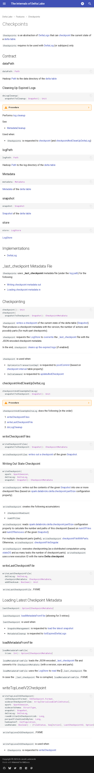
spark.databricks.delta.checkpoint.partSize (53, 491)
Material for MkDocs (21, 762)
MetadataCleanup (16, 128)
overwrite (49, 337)
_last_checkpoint (67, 337)
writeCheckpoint (47, 750)
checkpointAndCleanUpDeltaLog (73, 140)
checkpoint (64, 35)
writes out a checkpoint (41, 454)
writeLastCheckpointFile (20, 422)
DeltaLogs (44, 35)
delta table (9, 39)
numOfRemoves (15, 532)
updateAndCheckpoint (52, 374)
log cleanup (19, 115)
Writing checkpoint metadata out (24, 284)
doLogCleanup (14, 427)
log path (73, 273)
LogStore (7, 237)
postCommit (63, 365)
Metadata (7, 189)
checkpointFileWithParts (75, 538)
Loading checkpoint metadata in (23, 289)
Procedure (14, 107)
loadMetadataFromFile (33, 615)
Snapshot (7, 213)
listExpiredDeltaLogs (55, 633)
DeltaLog (49, 45)
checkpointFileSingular (46, 542)
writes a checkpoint (26, 323)
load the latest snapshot (60, 628)
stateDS (6, 552)
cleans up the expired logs (42, 347)
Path (13, 78)
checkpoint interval (17, 369)
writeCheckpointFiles (18, 417)
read (54, 670)
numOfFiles (85, 528)
